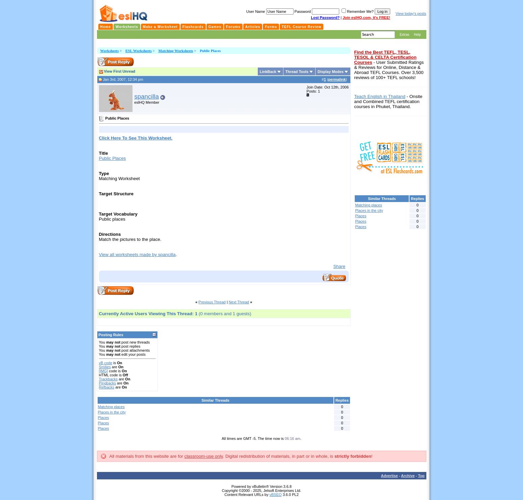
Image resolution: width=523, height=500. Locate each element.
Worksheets (109, 51)
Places (103, 418)
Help (417, 34)
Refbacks (107, 387)
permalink (337, 79)
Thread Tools (296, 72)
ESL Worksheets (138, 51)
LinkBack (268, 72)
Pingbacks (107, 383)
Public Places (112, 158)
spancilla (146, 96)
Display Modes (331, 72)
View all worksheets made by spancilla (137, 254)
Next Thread (239, 302)
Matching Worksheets (175, 51)
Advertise (389, 476)
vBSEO (276, 495)
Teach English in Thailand (379, 96)
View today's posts (411, 13)
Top (421, 476)
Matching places (111, 407)
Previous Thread (212, 302)
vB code (106, 363)
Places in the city (112, 412)
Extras (404, 34)
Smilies (105, 367)
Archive (408, 476)
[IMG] (103, 371)
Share (339, 266)
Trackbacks (108, 379)
